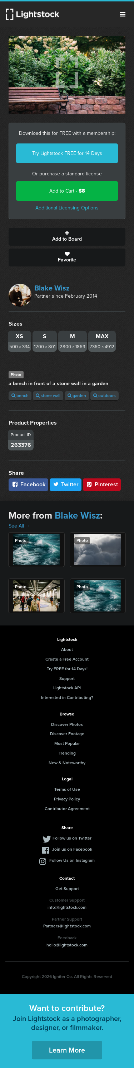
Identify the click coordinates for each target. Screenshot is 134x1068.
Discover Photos (67, 724)
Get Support (67, 888)
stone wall (48, 395)
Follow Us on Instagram (72, 860)
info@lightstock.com (67, 907)
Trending (67, 753)
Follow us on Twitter (72, 838)
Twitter (66, 484)
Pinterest (102, 484)
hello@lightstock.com (67, 945)
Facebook (28, 484)
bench (20, 395)
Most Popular (67, 743)
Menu (122, 14)
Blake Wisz (52, 288)
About (67, 649)
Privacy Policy (67, 799)
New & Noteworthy (67, 763)
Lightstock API (67, 688)
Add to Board (67, 237)
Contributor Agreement (67, 808)
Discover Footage (67, 734)
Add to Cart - (67, 191)
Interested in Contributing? (67, 697)
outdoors (104, 395)
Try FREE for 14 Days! (67, 669)
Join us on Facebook (72, 849)
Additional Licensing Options (67, 208)
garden (77, 395)
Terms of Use (67, 789)
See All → (19, 526)
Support (67, 678)
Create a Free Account (67, 659)
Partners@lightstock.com (67, 926)
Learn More (67, 1050)
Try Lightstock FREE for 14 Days (67, 153)
